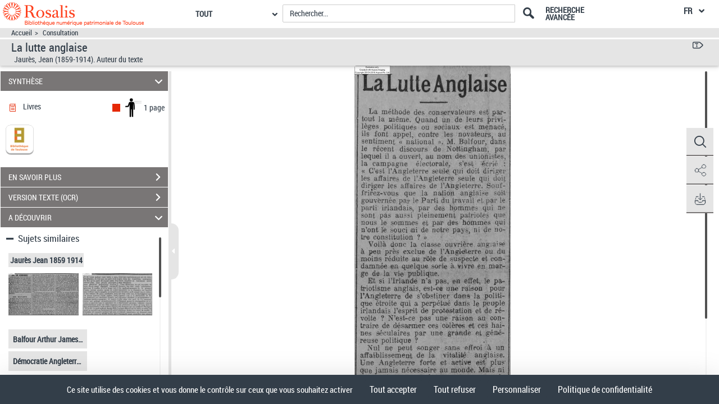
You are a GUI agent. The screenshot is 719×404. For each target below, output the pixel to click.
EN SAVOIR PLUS (88, 177)
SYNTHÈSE (87, 81)
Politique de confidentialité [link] (605, 389)
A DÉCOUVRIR (87, 217)
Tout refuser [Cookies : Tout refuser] (455, 389)
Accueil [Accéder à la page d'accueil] (21, 33)
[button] (699, 142)
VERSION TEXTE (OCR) (88, 197)
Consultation (60, 33)
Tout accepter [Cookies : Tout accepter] (393, 389)
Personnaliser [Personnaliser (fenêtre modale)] (517, 389)
